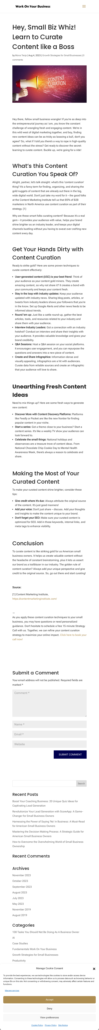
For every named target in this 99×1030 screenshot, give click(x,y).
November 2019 (21, 910)
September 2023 (22, 887)
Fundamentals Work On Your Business (34, 949)
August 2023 (19, 892)
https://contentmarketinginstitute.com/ (34, 598)
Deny (49, 1008)
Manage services (12, 990)
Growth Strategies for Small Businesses (61, 55)
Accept (49, 999)
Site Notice (63, 1025)
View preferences (49, 1017)
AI (13, 938)
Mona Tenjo (21, 55)
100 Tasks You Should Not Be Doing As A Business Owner (45, 932)
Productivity (19, 961)
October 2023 (20, 881)
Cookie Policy (37, 1025)
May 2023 (18, 904)
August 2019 (19, 915)
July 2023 (18, 898)
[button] (94, 968)
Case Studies (20, 943)
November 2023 (21, 875)
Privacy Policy (51, 1025)
